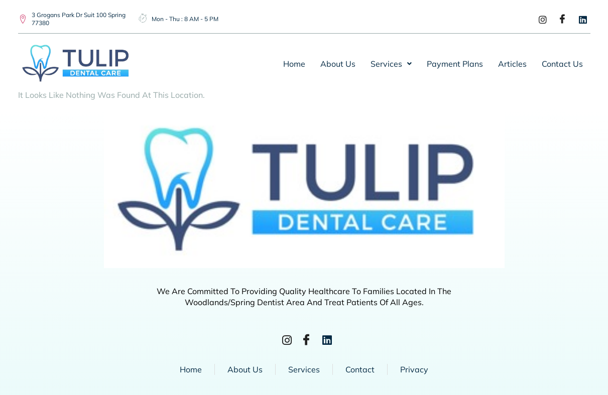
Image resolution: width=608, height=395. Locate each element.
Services (391, 64)
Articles (512, 64)
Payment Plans (455, 64)
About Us (337, 64)
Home (294, 64)
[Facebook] (559, 19)
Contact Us (562, 64)
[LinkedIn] (579, 19)
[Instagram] (539, 19)
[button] (391, 63)
